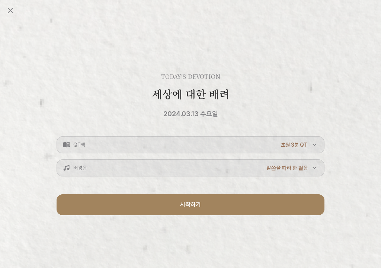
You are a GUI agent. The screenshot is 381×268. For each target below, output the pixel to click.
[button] (190, 144)
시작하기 (190, 204)
